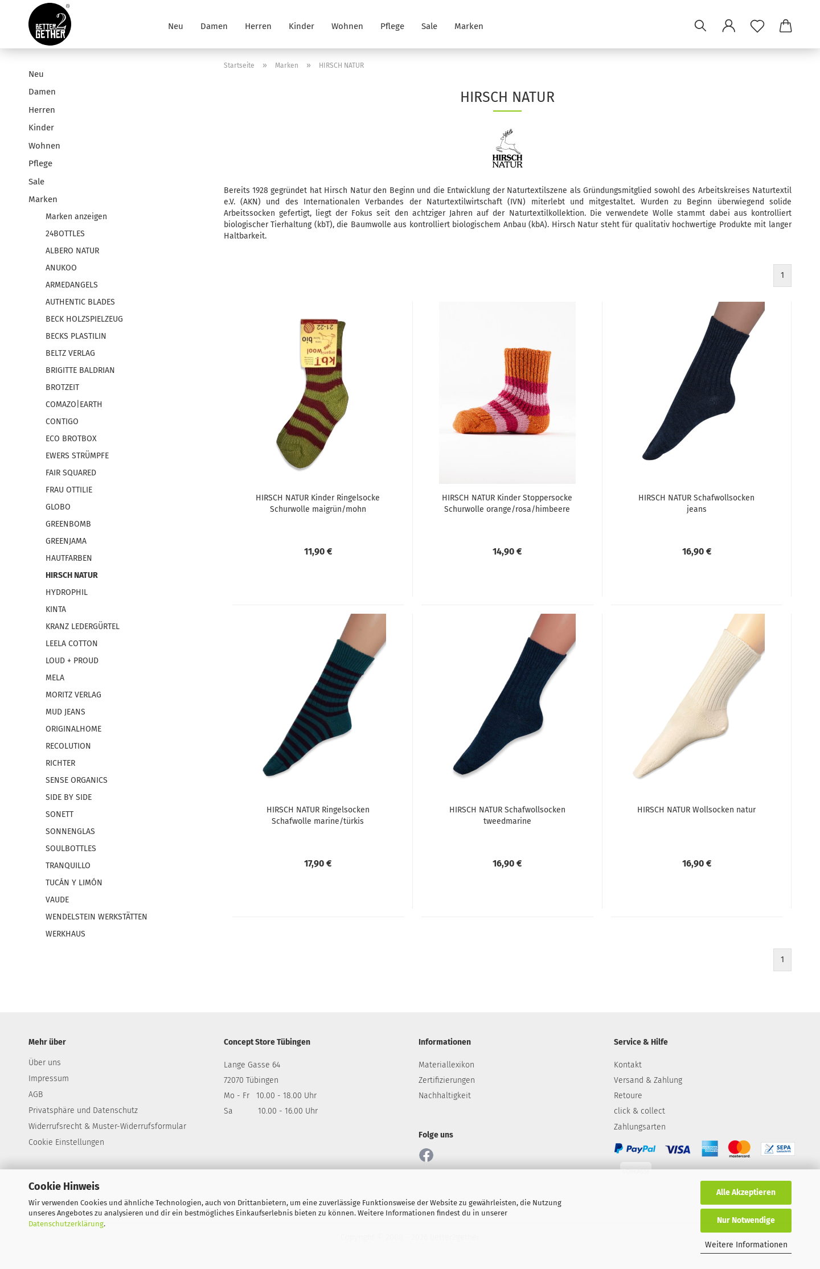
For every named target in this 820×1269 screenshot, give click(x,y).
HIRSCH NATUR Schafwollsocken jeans (696, 503)
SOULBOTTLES (71, 848)
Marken (468, 25)
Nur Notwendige (746, 1220)
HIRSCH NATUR (72, 575)
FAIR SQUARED (71, 473)
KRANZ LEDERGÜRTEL (83, 626)
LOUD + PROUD (72, 661)
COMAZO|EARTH (74, 404)
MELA (55, 678)
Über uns (44, 1062)
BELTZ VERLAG (70, 353)
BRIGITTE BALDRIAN (80, 370)
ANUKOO (61, 268)
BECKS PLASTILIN (76, 336)
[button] (729, 26)
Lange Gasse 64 (252, 1065)
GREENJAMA (66, 541)
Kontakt (628, 1065)
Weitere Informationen (746, 1245)
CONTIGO (62, 421)
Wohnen (347, 25)
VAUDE (57, 900)
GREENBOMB (68, 524)
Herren (258, 25)
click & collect (639, 1111)
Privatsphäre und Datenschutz (83, 1110)
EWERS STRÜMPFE (77, 456)
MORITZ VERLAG (73, 695)
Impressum (48, 1078)
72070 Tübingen (251, 1080)
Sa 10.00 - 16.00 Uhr (271, 1111)
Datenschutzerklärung (66, 1223)
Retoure (628, 1095)
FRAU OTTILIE (69, 490)
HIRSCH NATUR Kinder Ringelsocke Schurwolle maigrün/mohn (318, 503)
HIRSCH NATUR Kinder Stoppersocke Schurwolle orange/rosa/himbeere (507, 503)
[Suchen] (700, 26)
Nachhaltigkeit (445, 1095)
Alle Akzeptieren (746, 1192)
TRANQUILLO (68, 865)
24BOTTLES (65, 234)
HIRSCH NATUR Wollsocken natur (696, 810)
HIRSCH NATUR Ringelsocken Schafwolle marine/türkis (318, 815)
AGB (35, 1094)
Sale (429, 25)
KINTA (56, 609)
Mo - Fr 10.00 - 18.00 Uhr (270, 1095)
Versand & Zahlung (648, 1080)
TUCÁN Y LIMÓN (74, 883)
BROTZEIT (62, 387)
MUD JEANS (65, 712)
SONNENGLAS (70, 831)
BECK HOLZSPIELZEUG (84, 319)
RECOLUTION (68, 746)
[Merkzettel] (757, 26)
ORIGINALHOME (73, 729)
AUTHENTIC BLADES (80, 302)
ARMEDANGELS (72, 285)
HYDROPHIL (67, 592)
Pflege (392, 25)
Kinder (301, 25)
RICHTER (60, 763)
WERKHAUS (65, 934)
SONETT (59, 814)
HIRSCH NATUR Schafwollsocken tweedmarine (507, 815)
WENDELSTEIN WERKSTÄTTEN (96, 917)
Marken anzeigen (76, 216)
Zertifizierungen (447, 1080)
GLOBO (58, 507)
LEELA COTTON (72, 643)
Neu (175, 25)
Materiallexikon (446, 1065)
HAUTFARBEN (69, 558)
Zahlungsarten (640, 1127)
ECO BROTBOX (71, 438)
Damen (214, 25)
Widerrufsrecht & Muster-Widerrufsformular (107, 1126)
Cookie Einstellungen (66, 1142)
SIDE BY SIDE (69, 797)
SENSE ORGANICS (77, 780)
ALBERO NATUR (72, 251)
